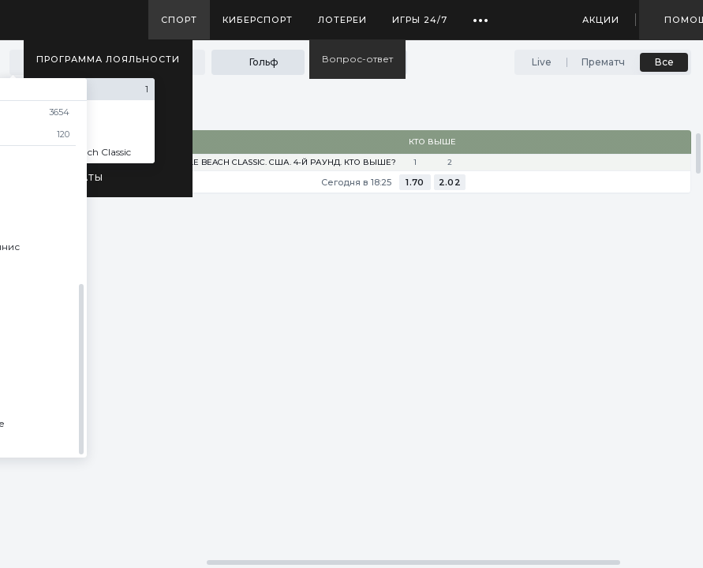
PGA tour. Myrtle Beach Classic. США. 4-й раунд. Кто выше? (258, 162)
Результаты (69, 177)
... (481, 14)
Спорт (179, 19)
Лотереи (342, 19)
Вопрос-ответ (357, 59)
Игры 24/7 (419, 19)
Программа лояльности (108, 59)
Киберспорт (257, 19)
